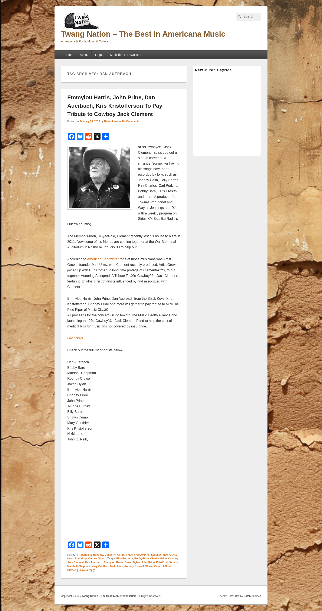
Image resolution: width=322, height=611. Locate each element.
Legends (156, 554)
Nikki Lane (116, 566)
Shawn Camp (153, 566)
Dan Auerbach (93, 562)
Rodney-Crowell (134, 566)
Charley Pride (158, 558)
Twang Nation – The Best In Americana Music (143, 34)
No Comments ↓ (132, 121)
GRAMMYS (143, 554)
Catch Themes (252, 596)
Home (68, 54)
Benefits (98, 554)
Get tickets (75, 338)
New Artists (170, 554)
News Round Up (77, 558)
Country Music (126, 554)
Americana (85, 554)
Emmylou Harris (114, 562)
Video (101, 558)
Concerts (110, 554)
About (84, 54)
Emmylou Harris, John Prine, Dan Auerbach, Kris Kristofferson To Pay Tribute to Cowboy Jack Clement (114, 105)
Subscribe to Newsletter (125, 54)
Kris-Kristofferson (167, 562)
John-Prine (148, 562)
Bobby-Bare (141, 558)
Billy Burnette (124, 558)
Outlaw (92, 558)
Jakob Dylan (132, 562)
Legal (98, 54)
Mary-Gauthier (100, 566)
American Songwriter (103, 259)
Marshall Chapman (78, 566)
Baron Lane (111, 121)
